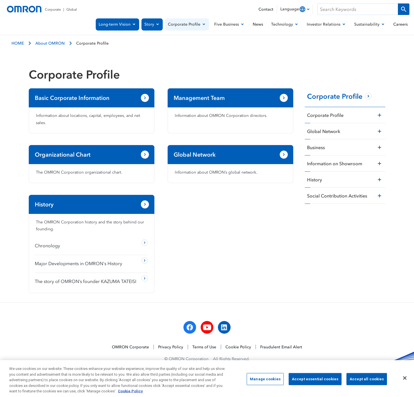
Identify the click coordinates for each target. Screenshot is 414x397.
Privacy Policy (170, 346)
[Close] (404, 380)
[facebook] (189, 327)
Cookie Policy (238, 346)
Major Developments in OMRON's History (78, 263)
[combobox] (295, 9)
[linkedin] (224, 327)
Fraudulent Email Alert (281, 346)
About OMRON (50, 43)
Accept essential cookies (315, 381)
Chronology (47, 245)
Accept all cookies (367, 381)
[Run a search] (403, 9)
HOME (18, 43)
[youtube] (207, 327)
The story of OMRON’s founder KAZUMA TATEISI (85, 281)
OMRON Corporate (130, 346)
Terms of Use (204, 346)
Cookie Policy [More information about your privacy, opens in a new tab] (130, 394)
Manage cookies (265, 381)
